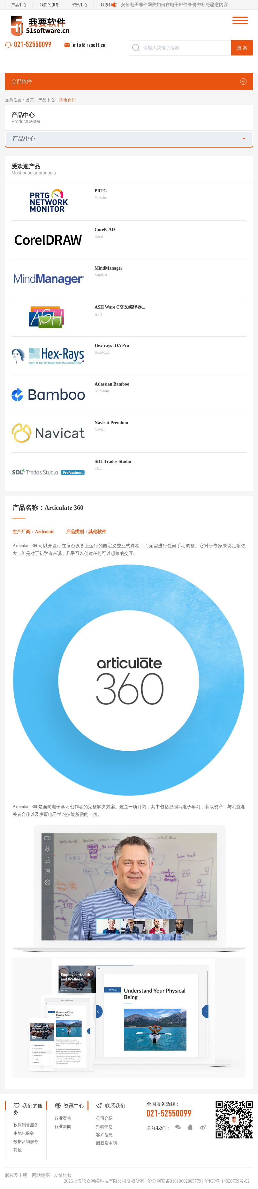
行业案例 (63, 1118)
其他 (17, 1149)
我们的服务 (49, 5)
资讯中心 (79, 5)
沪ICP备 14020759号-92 (227, 1181)
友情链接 (63, 1175)
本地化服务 (23, 1133)
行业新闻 (63, 1126)
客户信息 (104, 1134)
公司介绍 (104, 1118)
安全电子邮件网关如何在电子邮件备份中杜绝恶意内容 (174, 4)
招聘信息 (104, 1126)
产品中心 (19, 5)
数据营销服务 (25, 1141)
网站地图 (41, 1175)
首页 (30, 100)
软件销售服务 (25, 1125)
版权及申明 (106, 1143)
